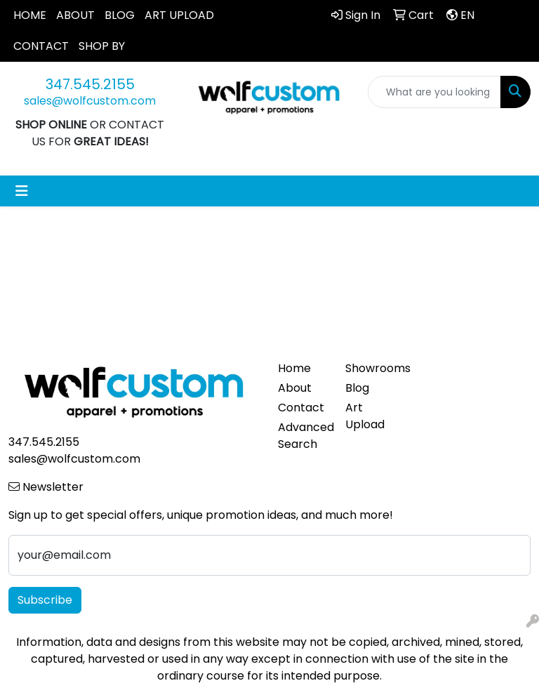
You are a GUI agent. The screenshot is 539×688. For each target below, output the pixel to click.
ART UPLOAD (179, 15)
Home (294, 368)
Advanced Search (303, 435)
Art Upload (365, 415)
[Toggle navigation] (21, 191)
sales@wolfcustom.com (90, 101)
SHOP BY (102, 46)
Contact (301, 407)
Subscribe (45, 600)
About (295, 388)
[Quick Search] (434, 92)
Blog (357, 388)
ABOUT (75, 15)
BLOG (120, 15)
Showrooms (370, 368)
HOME (29, 15)
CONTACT (41, 46)
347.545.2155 (90, 84)
